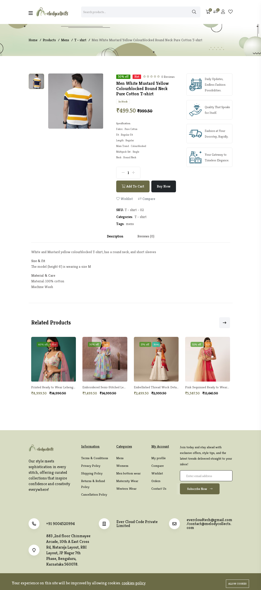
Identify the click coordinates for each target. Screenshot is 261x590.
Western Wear (126, 489)
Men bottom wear (128, 473)
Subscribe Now (199, 489)
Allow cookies (237, 583)
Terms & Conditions (94, 458)
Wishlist (124, 199)
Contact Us (158, 489)
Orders (155, 481)
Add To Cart (133, 186)
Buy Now (164, 186)
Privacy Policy (90, 466)
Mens (120, 458)
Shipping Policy (91, 473)
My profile (158, 458)
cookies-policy (134, 582)
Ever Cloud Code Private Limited (137, 524)
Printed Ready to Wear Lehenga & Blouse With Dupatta (69, 387)
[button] (224, 322)
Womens (122, 466)
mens (130, 224)
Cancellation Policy (94, 495)
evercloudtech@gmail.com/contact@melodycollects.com (209, 524)
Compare (146, 199)
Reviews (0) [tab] (145, 236)
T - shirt (141, 217)
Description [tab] (115, 236)
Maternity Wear (127, 481)
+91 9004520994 (60, 524)
